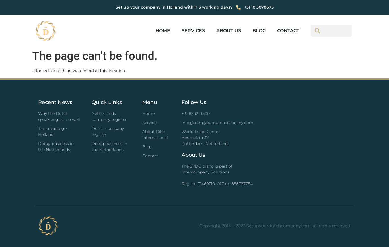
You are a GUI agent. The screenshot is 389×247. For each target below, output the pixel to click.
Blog (259, 30)
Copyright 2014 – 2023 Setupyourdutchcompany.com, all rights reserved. (275, 225)
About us (228, 30)
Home (162, 30)
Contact (288, 30)
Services (193, 30)
